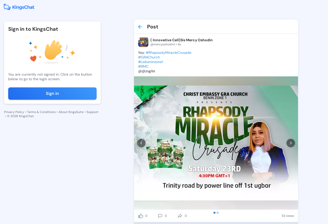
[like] (140, 215)
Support (92, 112)
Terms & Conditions (41, 112)
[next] (290, 143)
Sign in (52, 93)
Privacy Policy (14, 112)
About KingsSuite (71, 112)
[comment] (160, 215)
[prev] (141, 143)
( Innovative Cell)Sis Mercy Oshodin (181, 40)
